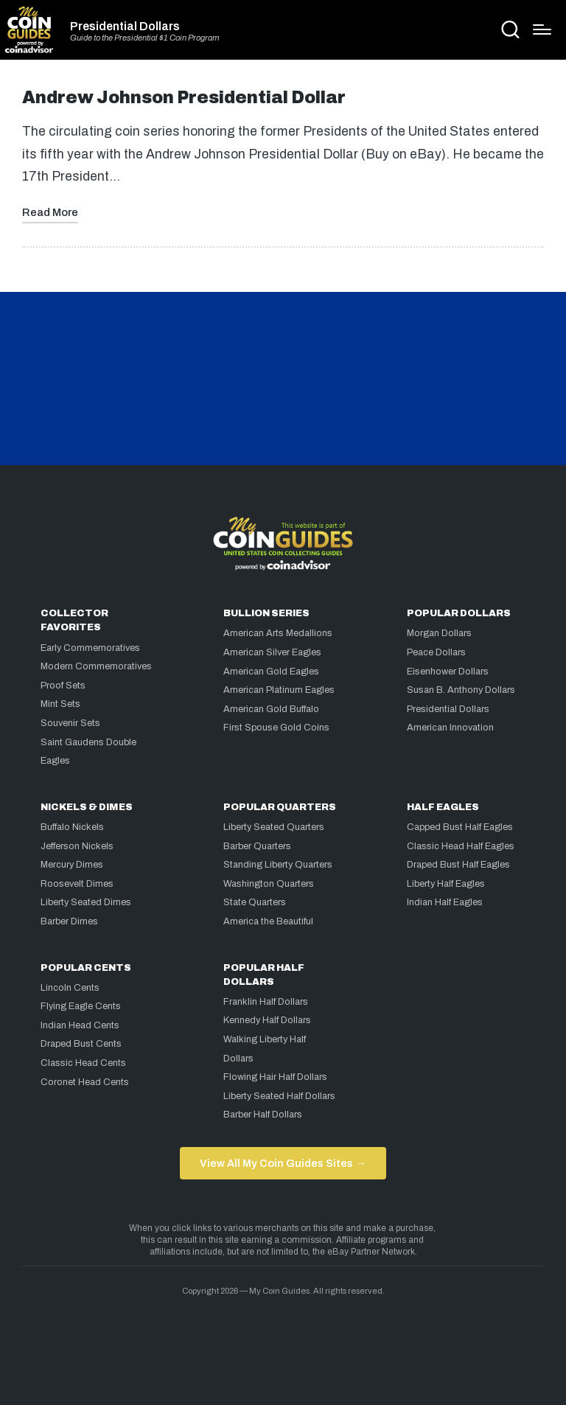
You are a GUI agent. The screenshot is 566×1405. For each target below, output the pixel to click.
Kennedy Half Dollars (267, 1020)
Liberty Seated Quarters (273, 827)
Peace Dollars (436, 652)
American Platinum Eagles (279, 690)
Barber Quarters (257, 846)
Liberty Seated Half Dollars (279, 1096)
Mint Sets (60, 704)
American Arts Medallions (277, 633)
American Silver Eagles (272, 652)
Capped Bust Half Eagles (460, 827)
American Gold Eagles (271, 671)
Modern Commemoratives (96, 666)
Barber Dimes (69, 921)
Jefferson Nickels (77, 846)
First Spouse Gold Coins (276, 727)
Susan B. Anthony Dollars (461, 690)
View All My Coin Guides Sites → (283, 1163)
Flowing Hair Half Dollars (275, 1077)
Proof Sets (63, 685)
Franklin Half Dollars (265, 1002)
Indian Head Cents (80, 1025)
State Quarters (254, 902)
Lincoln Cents (70, 988)
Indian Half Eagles (445, 902)
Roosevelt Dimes (77, 884)
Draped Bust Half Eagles (458, 865)
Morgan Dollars (439, 633)
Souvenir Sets (70, 723)
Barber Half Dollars (262, 1114)
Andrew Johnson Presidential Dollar (184, 97)
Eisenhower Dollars (448, 671)
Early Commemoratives (90, 648)
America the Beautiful (268, 921)
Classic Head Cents (83, 1063)
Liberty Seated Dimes (86, 902)
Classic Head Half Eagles (460, 846)
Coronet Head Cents (85, 1082)
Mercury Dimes (72, 865)
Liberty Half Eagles (446, 884)
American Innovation (450, 727)
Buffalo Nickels (72, 827)
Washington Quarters (268, 884)
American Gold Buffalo (271, 709)
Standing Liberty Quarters (277, 865)
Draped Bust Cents (81, 1044)
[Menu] (542, 29)
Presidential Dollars (125, 26)
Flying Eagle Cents (81, 1006)
